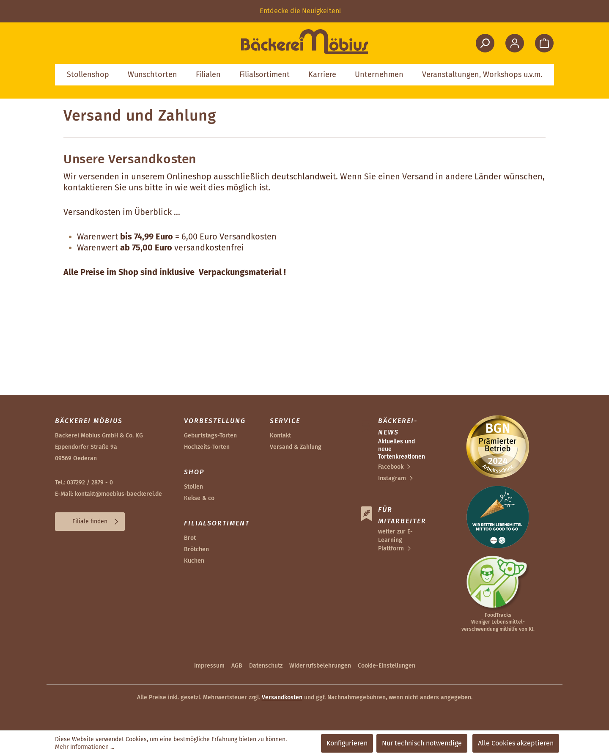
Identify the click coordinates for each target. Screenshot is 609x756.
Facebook (390, 466)
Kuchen (194, 560)
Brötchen (196, 549)
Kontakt (280, 435)
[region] (304, 11)
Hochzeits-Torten (207, 447)
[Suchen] (485, 43)
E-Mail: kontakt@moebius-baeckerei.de (108, 494)
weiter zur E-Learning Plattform (395, 540)
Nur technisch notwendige (422, 743)
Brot (190, 538)
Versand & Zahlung (295, 447)
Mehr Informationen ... (84, 747)
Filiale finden (89, 521)
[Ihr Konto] (514, 43)
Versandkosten (282, 697)
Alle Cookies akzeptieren (516, 743)
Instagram (392, 478)
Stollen (193, 486)
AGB (236, 665)
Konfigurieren (347, 743)
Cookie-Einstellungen (386, 665)
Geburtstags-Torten (210, 435)
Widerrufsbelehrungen (320, 665)
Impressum (209, 665)
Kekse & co (199, 498)
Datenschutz (266, 665)
